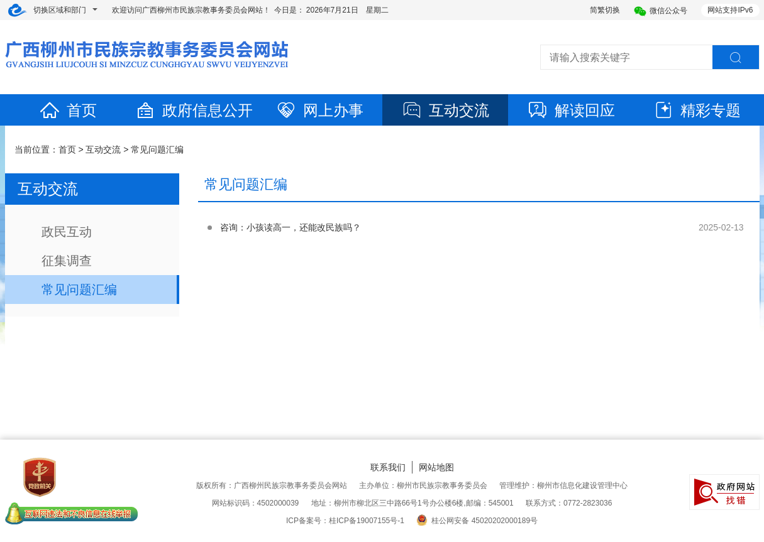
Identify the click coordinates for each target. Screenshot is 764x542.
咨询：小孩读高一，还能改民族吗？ (290, 227)
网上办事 (319, 110)
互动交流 (445, 110)
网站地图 (436, 467)
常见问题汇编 (157, 149)
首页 (68, 110)
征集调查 (67, 261)
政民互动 (67, 232)
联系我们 (388, 467)
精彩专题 (697, 110)
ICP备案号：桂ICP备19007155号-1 (345, 520)
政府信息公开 (194, 110)
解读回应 (571, 110)
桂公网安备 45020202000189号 (477, 520)
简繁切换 (605, 10)
